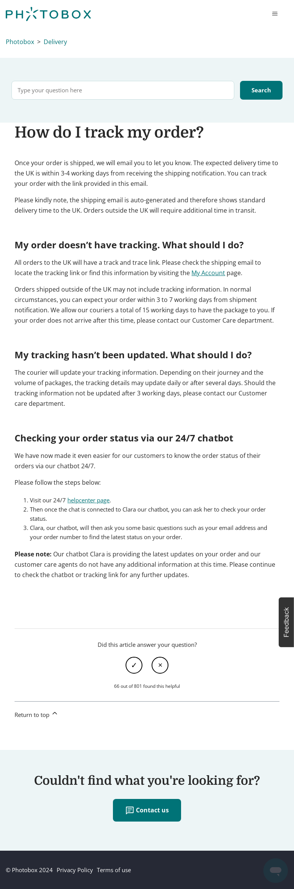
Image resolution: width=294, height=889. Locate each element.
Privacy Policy (75, 870)
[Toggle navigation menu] (274, 14)
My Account (208, 273)
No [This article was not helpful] (160, 665)
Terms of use (114, 870)
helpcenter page (88, 500)
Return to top (37, 713)
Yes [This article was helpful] (134, 665)
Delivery (55, 42)
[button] (286, 622)
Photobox (20, 42)
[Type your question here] (122, 90)
